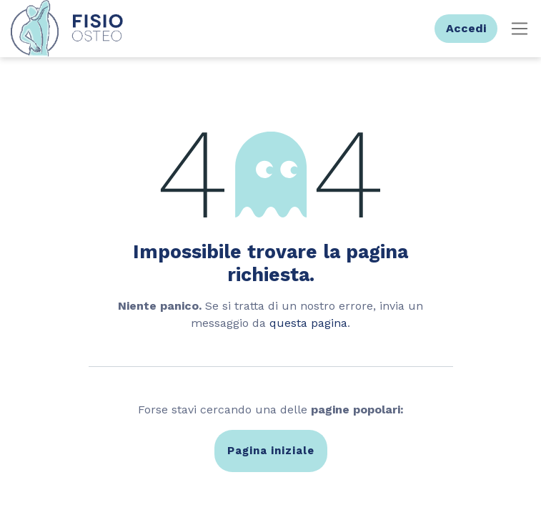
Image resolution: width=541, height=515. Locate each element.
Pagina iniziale (270, 450)
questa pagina (308, 323)
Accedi (466, 28)
